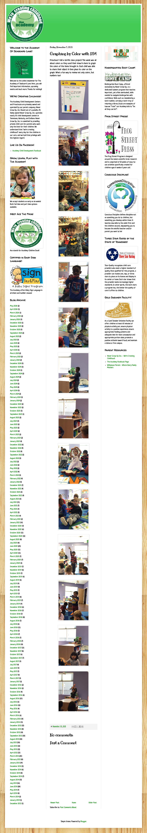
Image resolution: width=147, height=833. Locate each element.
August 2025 (14, 337)
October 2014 (15, 773)
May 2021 (13, 509)
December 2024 (15, 364)
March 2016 (14, 716)
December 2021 (15, 485)
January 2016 (15, 722)
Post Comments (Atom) (68, 807)
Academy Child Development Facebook (26, 151)
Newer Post (54, 803)
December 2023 (15, 404)
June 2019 (13, 587)
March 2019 (14, 597)
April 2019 (14, 594)
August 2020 (14, 540)
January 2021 (15, 523)
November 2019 (15, 570)
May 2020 (13, 550)
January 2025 (15, 360)
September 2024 (16, 374)
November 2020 (16, 529)
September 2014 (16, 776)
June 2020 (14, 546)
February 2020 (15, 560)
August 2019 (14, 580)
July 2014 (13, 783)
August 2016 (14, 699)
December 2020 (16, 526)
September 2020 (16, 536)
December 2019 (15, 567)
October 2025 (15, 330)
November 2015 (15, 729)
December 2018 (16, 607)
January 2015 (15, 763)
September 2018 (16, 617)
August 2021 (14, 499)
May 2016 (13, 709)
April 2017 (13, 675)
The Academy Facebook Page (118, 362)
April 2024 (13, 391)
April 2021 (13, 513)
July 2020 (13, 543)
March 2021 (14, 516)
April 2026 (14, 309)
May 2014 (13, 790)
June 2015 (13, 746)
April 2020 (14, 553)
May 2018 (13, 631)
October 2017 (15, 655)
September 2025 (16, 333)
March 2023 (14, 435)
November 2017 (15, 651)
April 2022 (13, 472)
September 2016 (16, 695)
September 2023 (16, 414)
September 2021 (16, 496)
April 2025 (13, 350)
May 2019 (13, 590)
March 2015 (14, 756)
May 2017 (13, 672)
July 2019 (13, 584)
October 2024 (15, 370)
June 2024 (13, 384)
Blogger (83, 822)
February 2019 (15, 600)
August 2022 (14, 458)
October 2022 (15, 452)
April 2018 (14, 634)
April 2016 (14, 712)
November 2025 (15, 326)
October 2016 (15, 692)
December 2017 (15, 648)
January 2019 (15, 604)
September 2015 (16, 736)
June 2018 (14, 628)
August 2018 (14, 621)
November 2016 (15, 688)
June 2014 (13, 787)
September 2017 (16, 658)
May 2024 (13, 387)
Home (74, 803)
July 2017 (13, 665)
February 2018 (15, 641)
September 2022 (16, 455)
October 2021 (15, 492)
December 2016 (15, 685)
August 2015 (14, 739)
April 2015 (13, 753)
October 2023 (15, 411)
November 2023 (15, 408)
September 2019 (16, 577)
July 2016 (13, 702)
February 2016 (15, 719)
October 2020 (15, 533)
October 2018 (15, 614)
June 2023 (13, 425)
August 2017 (14, 661)
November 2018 (16, 611)
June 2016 (13, 705)
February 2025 (15, 357)
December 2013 (15, 804)
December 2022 (15, 445)
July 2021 (13, 502)
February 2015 (15, 760)
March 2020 (14, 556)
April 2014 (13, 793)
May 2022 (13, 468)
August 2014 (14, 780)
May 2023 (13, 428)
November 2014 (15, 770)
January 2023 (15, 441)
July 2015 (13, 743)
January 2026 (15, 320)
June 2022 (13, 465)
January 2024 (15, 401)
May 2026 (13, 306)
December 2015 (15, 726)
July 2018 (13, 624)
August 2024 (14, 377)
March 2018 (14, 638)
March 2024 (14, 394)
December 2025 (15, 323)
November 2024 (15, 367)
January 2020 (15, 563)
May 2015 (13, 749)
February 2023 (15, 438)
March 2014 (14, 797)
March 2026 (14, 313)
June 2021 (13, 506)
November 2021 (15, 489)
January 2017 (15, 682)
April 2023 (13, 431)
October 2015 (15, 733)
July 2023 (13, 421)
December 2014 (15, 766)
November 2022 (15, 448)
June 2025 (13, 343)
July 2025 (13, 340)
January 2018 (15, 645)
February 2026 (15, 316)
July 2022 (13, 462)
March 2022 (14, 475)
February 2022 (15, 479)
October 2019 (15, 573)
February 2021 (15, 519)
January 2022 (15, 482)
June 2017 (13, 668)
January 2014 (15, 800)
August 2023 (14, 418)
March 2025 (14, 353)
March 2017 (14, 678)
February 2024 (15, 397)
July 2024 (13, 380)
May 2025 (13, 347)
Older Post (93, 803)
